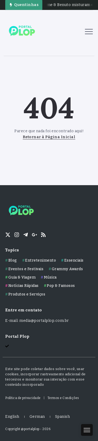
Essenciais (74, 260)
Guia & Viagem (22, 277)
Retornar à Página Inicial (49, 137)
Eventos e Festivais (26, 269)
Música (50, 277)
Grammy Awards (67, 269)
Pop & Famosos (61, 285)
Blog (12, 260)
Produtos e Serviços (26, 294)
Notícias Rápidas (23, 285)
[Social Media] (7, 234)
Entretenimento (40, 260)
